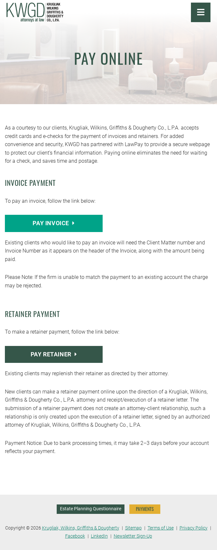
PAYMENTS (145, 508)
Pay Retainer (54, 354)
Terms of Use (161, 528)
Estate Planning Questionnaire (90, 509)
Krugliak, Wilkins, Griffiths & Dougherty (80, 528)
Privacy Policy (194, 528)
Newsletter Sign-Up (133, 536)
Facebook (75, 536)
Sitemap (133, 528)
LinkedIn (99, 536)
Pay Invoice (54, 223)
